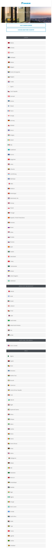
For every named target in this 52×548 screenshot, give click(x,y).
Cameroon (11, 385)
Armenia (11, 48)
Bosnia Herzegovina (14, 72)
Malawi (11, 463)
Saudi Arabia (12, 320)
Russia (10, 227)
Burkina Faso (12, 376)
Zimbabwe (11, 545)
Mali (10, 468)
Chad (10, 395)
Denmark (11, 96)
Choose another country (26, 30)
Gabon (10, 424)
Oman (10, 311)
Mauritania (11, 473)
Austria (11, 52)
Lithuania (11, 169)
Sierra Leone (12, 507)
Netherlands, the (13, 198)
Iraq (10, 330)
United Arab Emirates (14, 325)
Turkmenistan (12, 266)
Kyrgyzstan (12, 159)
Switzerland (12, 256)
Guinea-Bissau (12, 444)
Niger (10, 492)
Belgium (11, 67)
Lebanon (11, 306)
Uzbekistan (12, 281)
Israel (10, 296)
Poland (11, 208)
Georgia (11, 116)
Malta (10, 184)
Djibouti (11, 400)
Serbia (10, 232)
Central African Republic (15, 390)
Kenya (10, 448)
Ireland (10, 140)
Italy (10, 145)
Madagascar (12, 458)
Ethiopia (11, 419)
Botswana (11, 371)
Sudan (10, 521)
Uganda (11, 536)
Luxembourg (12, 174)
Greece (11, 130)
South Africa (12, 516)
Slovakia (11, 237)
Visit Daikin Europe (26, 25)
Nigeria (11, 497)
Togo (10, 526)
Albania (11, 43)
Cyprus (10, 86)
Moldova (11, 188)
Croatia (11, 82)
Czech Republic (12, 91)
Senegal (11, 502)
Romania (11, 222)
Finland (11, 106)
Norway (11, 203)
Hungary (11, 135)
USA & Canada (12, 346)
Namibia (11, 487)
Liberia (10, 453)
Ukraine (11, 271)
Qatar (10, 316)
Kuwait (10, 301)
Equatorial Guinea (13, 410)
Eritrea (10, 414)
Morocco (11, 477)
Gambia (11, 429)
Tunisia (11, 531)
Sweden (11, 252)
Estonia (11, 101)
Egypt (10, 405)
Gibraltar (11, 125)
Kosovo (11, 154)
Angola (11, 361)
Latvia (10, 164)
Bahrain (11, 291)
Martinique (11, 179)
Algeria (10, 356)
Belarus (11, 62)
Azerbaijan (11, 57)
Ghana (10, 434)
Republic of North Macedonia (16, 218)
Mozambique (12, 482)
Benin (10, 366)
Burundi (11, 380)
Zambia (11, 541)
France (10, 111)
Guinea (11, 439)
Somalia (11, 511)
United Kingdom (13, 276)
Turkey (10, 261)
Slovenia (11, 242)
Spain (10, 247)
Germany (11, 120)
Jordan (10, 335)
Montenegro (12, 193)
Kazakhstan (12, 150)
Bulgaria (11, 77)
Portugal (11, 213)
